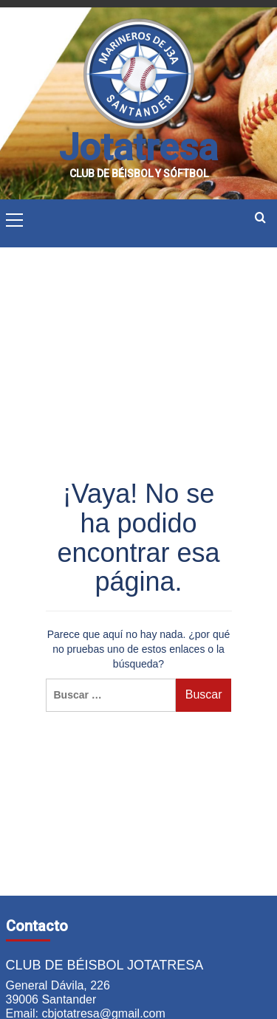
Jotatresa (138, 147)
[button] (15, 217)
